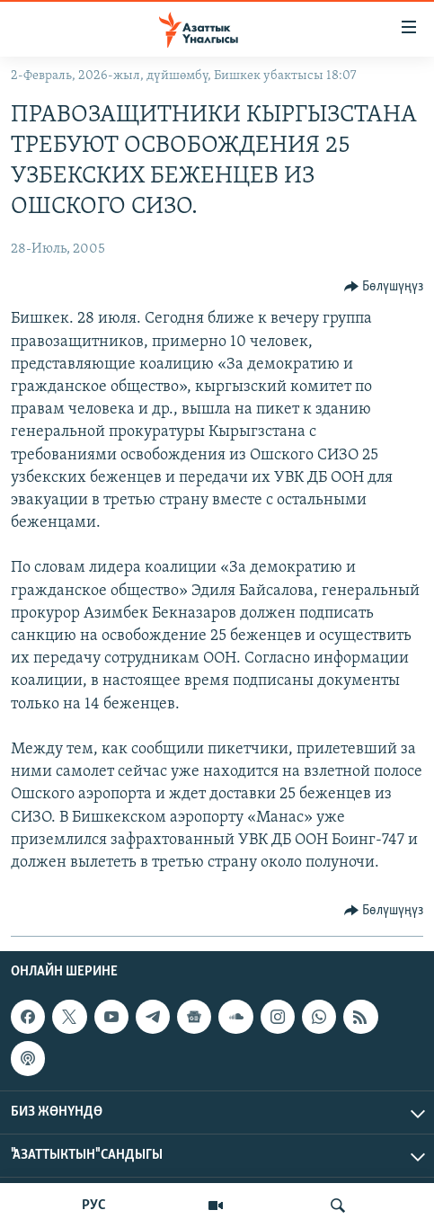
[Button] (384, 287)
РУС (94, 1205)
